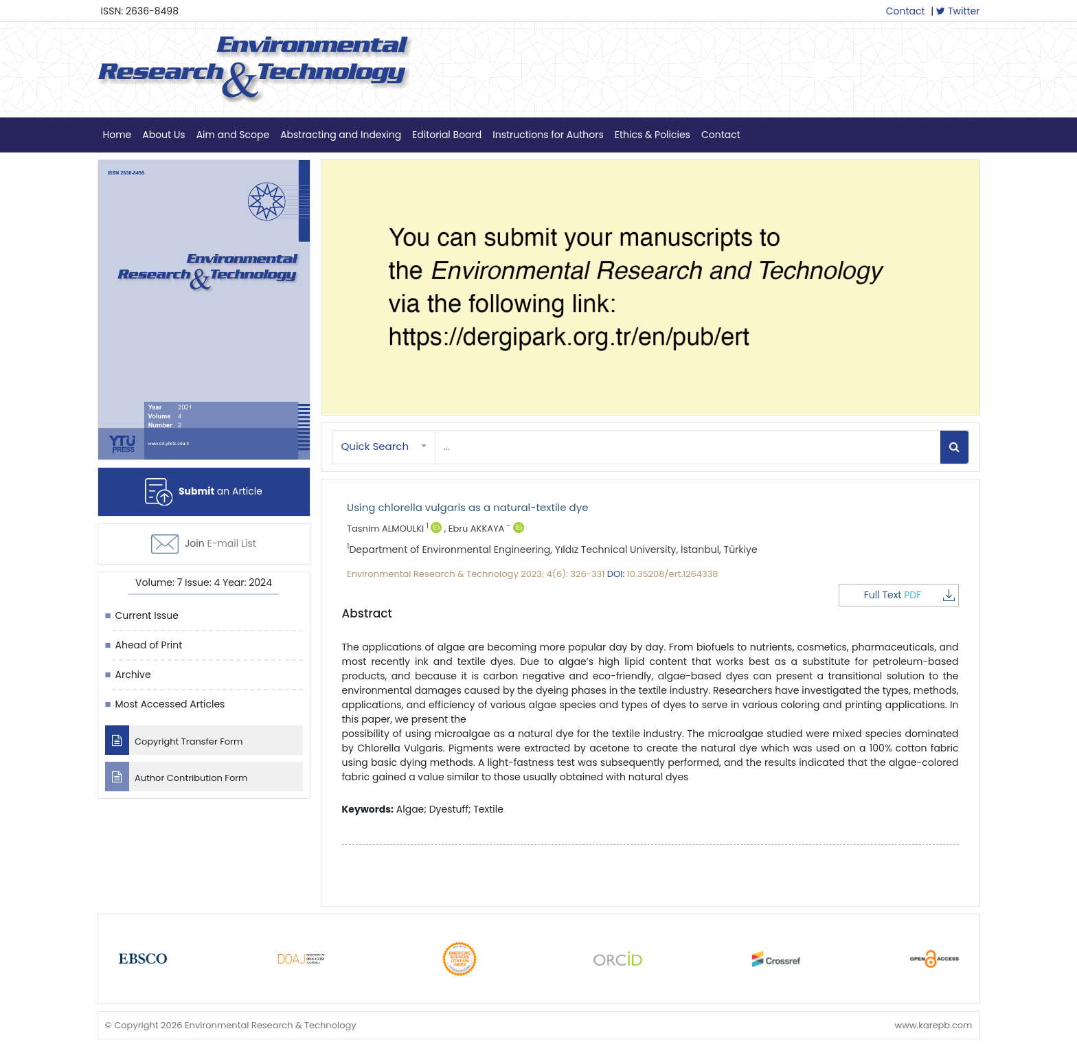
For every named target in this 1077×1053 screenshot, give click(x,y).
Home (117, 134)
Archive (133, 674)
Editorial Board (446, 134)
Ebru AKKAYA (486, 528)
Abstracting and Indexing (340, 134)
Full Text (909, 595)
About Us (163, 134)
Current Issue (147, 615)
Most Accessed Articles (170, 704)
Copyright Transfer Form (174, 740)
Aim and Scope (232, 134)
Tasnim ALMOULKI (394, 528)
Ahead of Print (149, 645)
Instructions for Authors (547, 134)
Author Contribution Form (176, 776)
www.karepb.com (933, 1025)
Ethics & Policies (652, 134)
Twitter (957, 11)
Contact (905, 11)
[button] (383, 447)
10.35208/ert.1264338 (672, 573)
